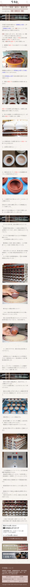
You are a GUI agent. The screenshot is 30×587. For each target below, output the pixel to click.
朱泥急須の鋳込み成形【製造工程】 (15, 17)
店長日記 (7, 5)
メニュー (2, 2)
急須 (12, 10)
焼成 (22, 10)
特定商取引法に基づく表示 (8, 579)
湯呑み (17, 7)
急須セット (17, 10)
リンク (8, 581)
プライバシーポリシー (21, 579)
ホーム (3, 5)
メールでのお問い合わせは (15, 538)
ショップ (28, 2)
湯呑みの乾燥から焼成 (15, 376)
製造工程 (24, 7)
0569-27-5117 (12, 528)
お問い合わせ (8, 576)
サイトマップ (21, 581)
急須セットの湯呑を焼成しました (15, 218)
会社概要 (21, 576)
